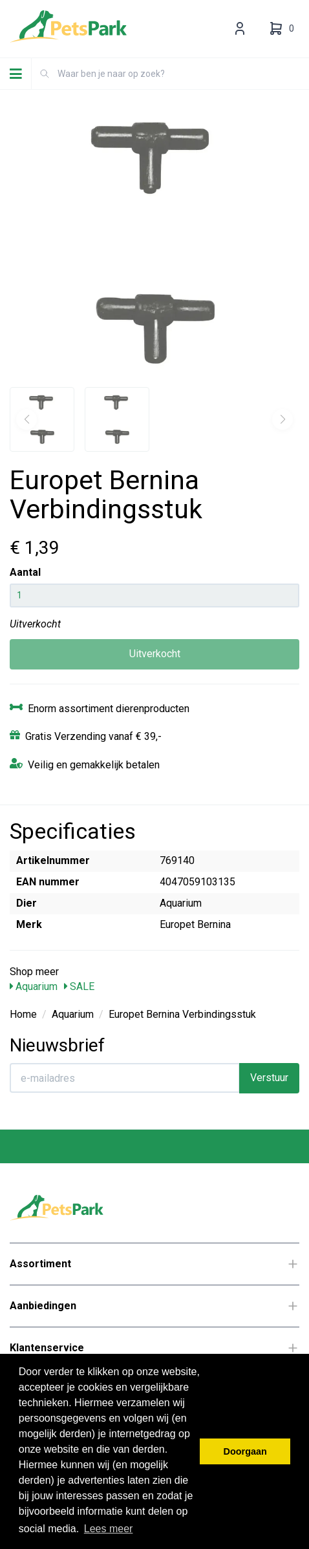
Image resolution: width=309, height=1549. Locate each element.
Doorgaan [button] (245, 1451)
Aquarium (34, 986)
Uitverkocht (154, 654)
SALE (79, 986)
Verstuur (269, 1077)
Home (23, 1014)
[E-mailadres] (125, 1078)
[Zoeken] (45, 74)
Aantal (25, 572)
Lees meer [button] (108, 1528)
